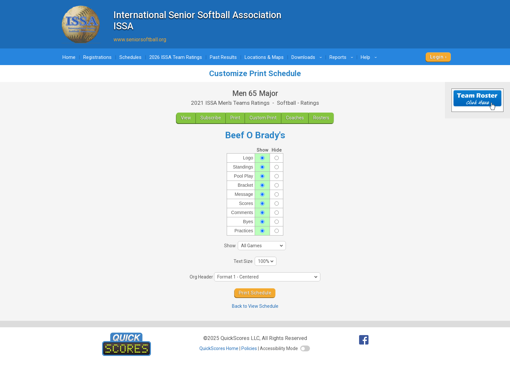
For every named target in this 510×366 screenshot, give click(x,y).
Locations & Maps (264, 57)
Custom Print (262, 117)
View (186, 117)
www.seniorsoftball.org (140, 39)
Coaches (295, 117)
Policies (249, 348)
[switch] (305, 348)
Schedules (130, 57)
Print (235, 117)
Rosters (321, 117)
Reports (342, 57)
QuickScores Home (218, 348)
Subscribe (210, 117)
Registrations (97, 57)
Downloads (307, 57)
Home (68, 57)
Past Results (223, 57)
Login (436, 57)
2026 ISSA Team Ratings (175, 57)
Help (370, 57)
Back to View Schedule (255, 306)
